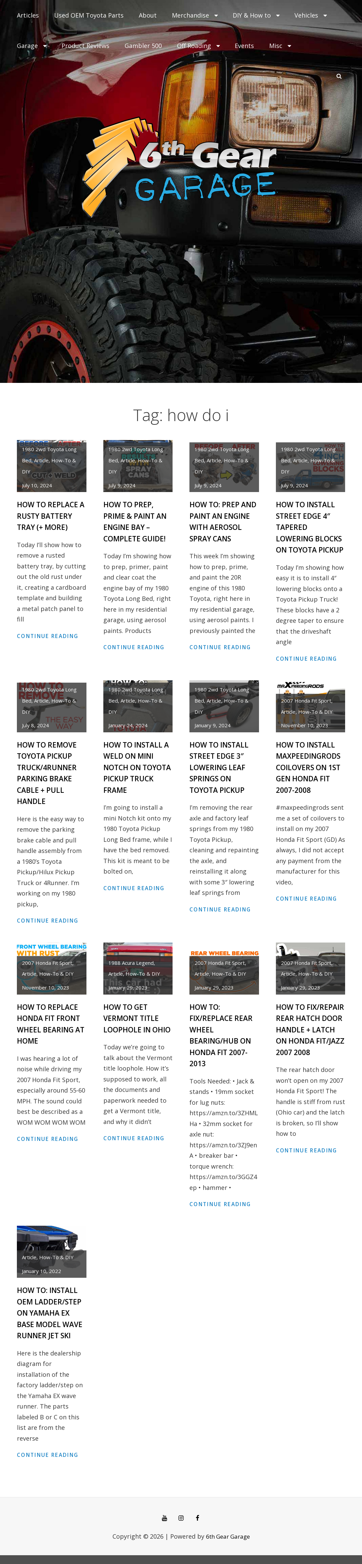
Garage (32, 46)
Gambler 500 (143, 46)
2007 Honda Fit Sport (306, 711)
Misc (280, 46)
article (41, 460)
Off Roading (199, 46)
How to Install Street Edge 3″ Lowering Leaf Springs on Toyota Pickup (221, 777)
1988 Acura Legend (131, 972)
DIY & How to (257, 15)
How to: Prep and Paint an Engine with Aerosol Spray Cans (218, 526)
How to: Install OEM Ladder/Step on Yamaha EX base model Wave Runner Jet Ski (51, 1321)
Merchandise (195, 15)
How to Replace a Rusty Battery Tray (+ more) (49, 515)
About (148, 15)
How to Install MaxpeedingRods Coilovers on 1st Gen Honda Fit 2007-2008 (310, 777)
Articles (28, 15)
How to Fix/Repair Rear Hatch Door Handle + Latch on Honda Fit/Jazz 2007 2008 (307, 1050)
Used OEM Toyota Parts (89, 15)
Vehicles (311, 15)
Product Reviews (85, 46)
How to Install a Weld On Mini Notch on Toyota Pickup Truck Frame (134, 777)
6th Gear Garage (228, 1545)
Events (244, 46)
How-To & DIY (315, 722)
